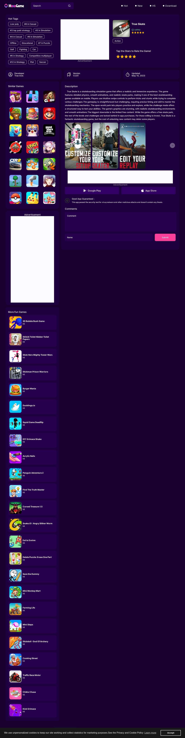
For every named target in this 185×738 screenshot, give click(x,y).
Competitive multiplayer (40, 55)
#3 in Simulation (42, 30)
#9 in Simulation (34, 36)
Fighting (23, 49)
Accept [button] (170, 733)
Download (170, 5)
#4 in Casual (16, 36)
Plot (32, 62)
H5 (154, 5)
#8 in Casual (30, 24)
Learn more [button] (150, 733)
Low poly (14, 24)
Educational (27, 43)
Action (118, 41)
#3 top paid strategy (20, 30)
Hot (126, 5)
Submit (165, 237)
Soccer (42, 62)
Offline (13, 43)
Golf (12, 49)
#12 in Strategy (17, 62)
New (140, 5)
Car (34, 49)
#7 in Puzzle (44, 43)
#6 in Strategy (17, 55)
